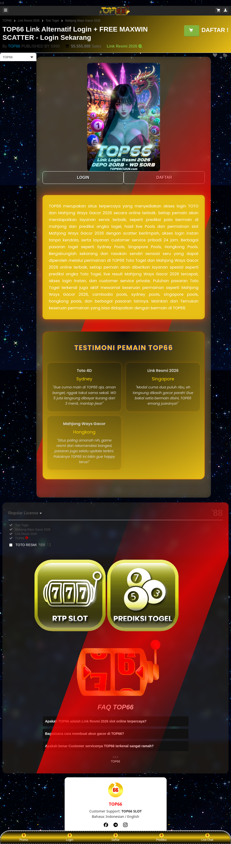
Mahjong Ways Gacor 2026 (82, 20)
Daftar (115, 837)
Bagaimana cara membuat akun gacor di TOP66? (84, 734)
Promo (23, 837)
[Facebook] (106, 824)
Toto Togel (52, 20)
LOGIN (83, 177)
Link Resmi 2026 (28, 20)
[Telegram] (115, 824)
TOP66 (7, 20)
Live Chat (207, 837)
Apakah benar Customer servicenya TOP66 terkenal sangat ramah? (99, 746)
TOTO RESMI (33, 545)
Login (69, 837)
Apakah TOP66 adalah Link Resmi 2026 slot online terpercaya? (96, 721)
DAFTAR (164, 177)
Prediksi (161, 837)
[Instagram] (125, 824)
